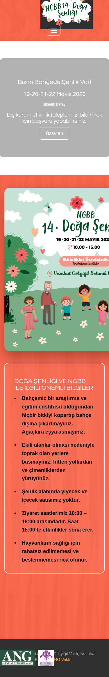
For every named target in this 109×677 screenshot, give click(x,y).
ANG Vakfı (60, 659)
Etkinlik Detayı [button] (54, 104)
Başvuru (54, 133)
